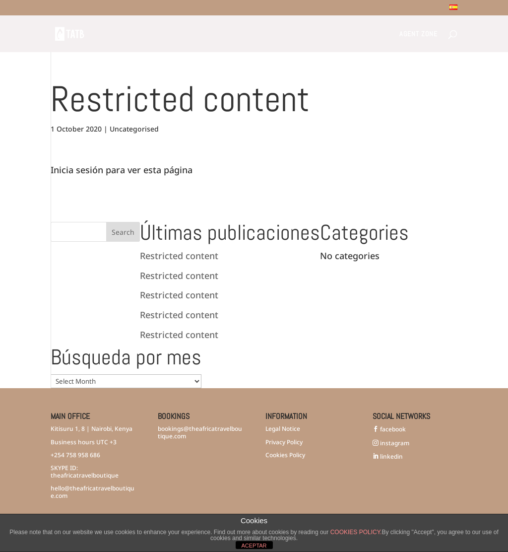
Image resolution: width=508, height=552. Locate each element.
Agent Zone (418, 34)
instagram (394, 443)
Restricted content (179, 256)
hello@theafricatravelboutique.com (92, 491)
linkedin (391, 456)
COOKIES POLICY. (356, 532)
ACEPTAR (253, 546)
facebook (392, 429)
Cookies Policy (285, 455)
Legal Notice (282, 428)
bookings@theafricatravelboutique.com (200, 432)
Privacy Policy (284, 442)
